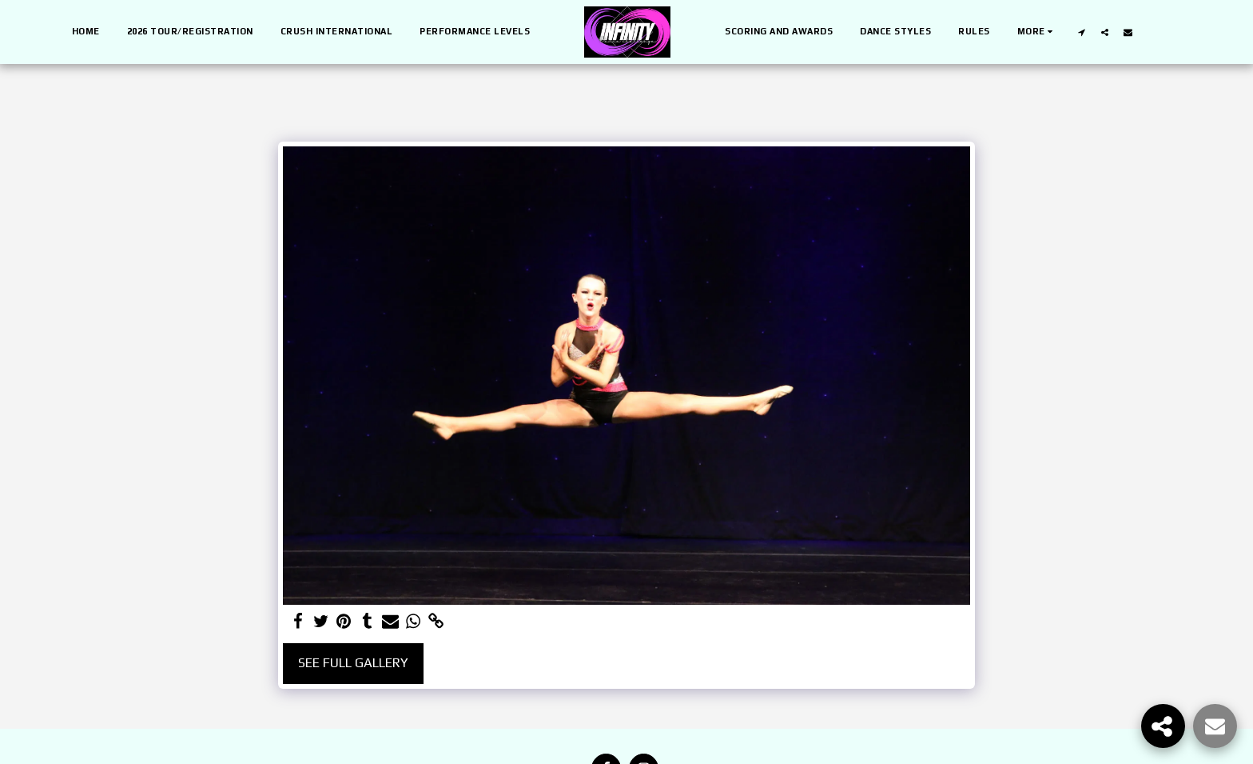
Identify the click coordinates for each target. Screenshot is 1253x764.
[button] (1081, 32)
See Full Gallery (353, 662)
